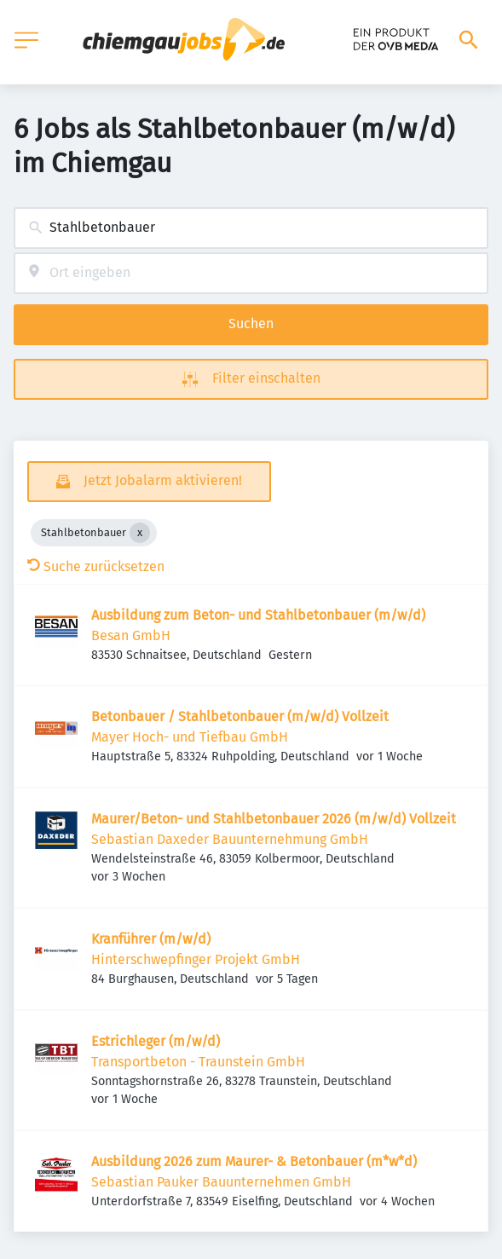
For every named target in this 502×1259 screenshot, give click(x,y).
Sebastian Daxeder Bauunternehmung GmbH (229, 839)
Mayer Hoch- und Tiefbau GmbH (189, 737)
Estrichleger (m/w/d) (155, 1041)
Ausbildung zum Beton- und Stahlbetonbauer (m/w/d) (258, 615)
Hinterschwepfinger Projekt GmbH (195, 959)
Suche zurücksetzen (95, 566)
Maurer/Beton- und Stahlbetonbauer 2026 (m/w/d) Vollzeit (273, 819)
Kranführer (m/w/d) (151, 939)
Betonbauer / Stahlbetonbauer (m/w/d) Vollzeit (240, 716)
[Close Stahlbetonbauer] (140, 533)
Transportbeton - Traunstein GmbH (198, 1062)
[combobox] (251, 228)
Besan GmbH (130, 635)
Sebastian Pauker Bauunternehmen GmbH (221, 1182)
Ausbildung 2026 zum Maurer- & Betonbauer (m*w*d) (254, 1161)
